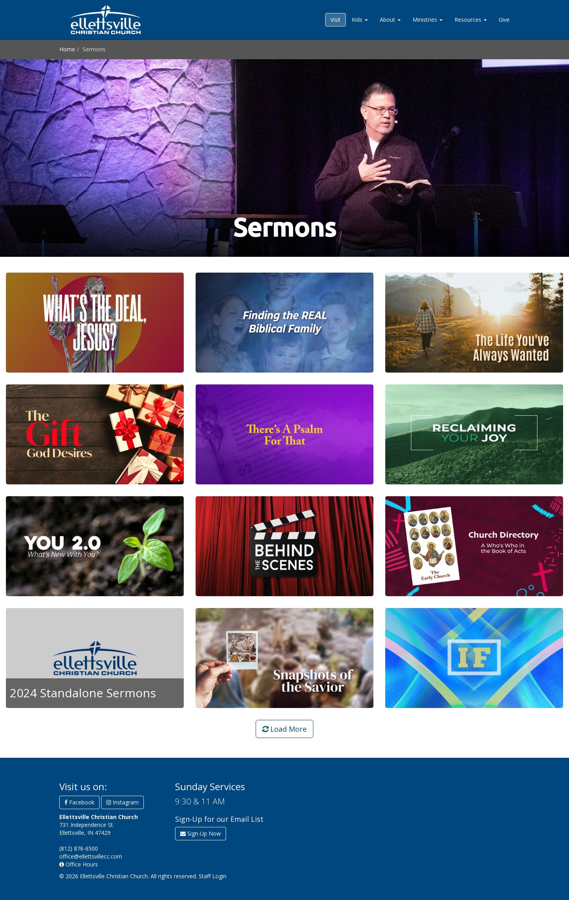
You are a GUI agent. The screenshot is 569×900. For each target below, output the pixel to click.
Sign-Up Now (200, 833)
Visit (335, 19)
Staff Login (212, 876)
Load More (284, 729)
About (390, 19)
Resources (470, 19)
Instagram (122, 802)
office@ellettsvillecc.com (90, 856)
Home (67, 49)
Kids (360, 19)
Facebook (79, 802)
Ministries (428, 19)
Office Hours (78, 864)
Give (504, 19)
